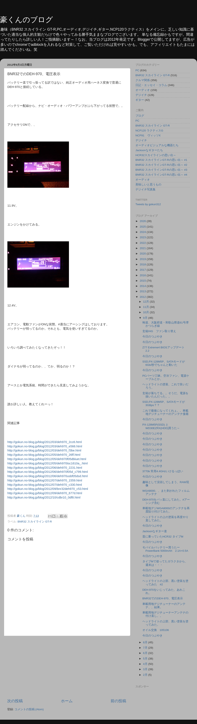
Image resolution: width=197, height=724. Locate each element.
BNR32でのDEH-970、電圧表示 (162, 598)
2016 (143, 275)
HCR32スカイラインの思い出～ (155, 155)
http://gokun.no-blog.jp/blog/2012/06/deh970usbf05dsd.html (47, 476)
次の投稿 (15, 701)
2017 (143, 269)
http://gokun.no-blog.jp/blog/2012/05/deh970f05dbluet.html (46, 459)
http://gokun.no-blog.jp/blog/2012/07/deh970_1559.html (44, 480)
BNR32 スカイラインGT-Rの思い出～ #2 (161, 164)
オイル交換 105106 (155, 630)
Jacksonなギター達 (154, 531)
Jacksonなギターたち (149, 150)
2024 (143, 232)
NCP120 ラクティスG (149, 130)
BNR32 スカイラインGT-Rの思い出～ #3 (161, 169)
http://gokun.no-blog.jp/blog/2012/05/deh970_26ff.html (43, 454)
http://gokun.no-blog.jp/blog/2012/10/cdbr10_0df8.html (43, 497)
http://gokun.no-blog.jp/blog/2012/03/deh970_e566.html (44, 446)
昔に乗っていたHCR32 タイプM (162, 536)
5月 (145, 658)
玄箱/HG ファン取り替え (159, 331)
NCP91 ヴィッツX (148, 135)
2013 (143, 291)
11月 (146, 306)
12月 (146, 301)
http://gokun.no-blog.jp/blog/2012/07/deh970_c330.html (44, 484)
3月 (145, 669)
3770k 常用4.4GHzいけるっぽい (162, 471)
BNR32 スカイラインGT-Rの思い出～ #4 (161, 174)
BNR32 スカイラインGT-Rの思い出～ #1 (161, 159)
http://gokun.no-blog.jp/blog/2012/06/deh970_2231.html (44, 467)
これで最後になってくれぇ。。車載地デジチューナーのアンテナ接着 (165, 412)
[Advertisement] (67, 667)
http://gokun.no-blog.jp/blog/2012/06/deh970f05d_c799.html (47, 471)
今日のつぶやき (152, 336)
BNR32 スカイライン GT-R (35, 521)
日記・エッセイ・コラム (151, 85)
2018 (143, 264)
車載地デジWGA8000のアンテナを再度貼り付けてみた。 (166, 510)
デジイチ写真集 (145, 189)
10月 (146, 312)
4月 (145, 663)
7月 (145, 647)
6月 (145, 653)
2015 (143, 280)
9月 (145, 317)
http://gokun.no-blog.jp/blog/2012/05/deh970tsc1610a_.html (47, 463)
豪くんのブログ (26, 19)
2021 (143, 248)
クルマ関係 (142, 80)
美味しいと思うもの (148, 184)
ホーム (67, 701)
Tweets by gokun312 (148, 204)
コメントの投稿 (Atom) (29, 709)
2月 (145, 674)
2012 (143, 296)
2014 (143, 286)
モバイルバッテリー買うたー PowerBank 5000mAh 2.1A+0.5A (166, 549)
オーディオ (142, 90)
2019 (143, 259)
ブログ (139, 115)
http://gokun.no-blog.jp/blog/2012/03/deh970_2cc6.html (44, 442)
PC (137, 70)
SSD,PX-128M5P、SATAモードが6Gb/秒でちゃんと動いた (163, 363)
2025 (143, 226)
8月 (145, 642)
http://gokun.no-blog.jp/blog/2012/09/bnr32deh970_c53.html (47, 488)
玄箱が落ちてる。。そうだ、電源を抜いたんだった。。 (165, 395)
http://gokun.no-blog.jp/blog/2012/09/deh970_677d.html (44, 493)
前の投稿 (118, 701)
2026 (143, 221)
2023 (143, 237)
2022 (143, 242)
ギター (139, 99)
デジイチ (141, 95)
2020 (143, 253)
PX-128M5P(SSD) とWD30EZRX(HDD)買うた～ (161, 426)
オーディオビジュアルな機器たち (157, 145)
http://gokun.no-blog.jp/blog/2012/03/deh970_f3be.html (44, 450)
